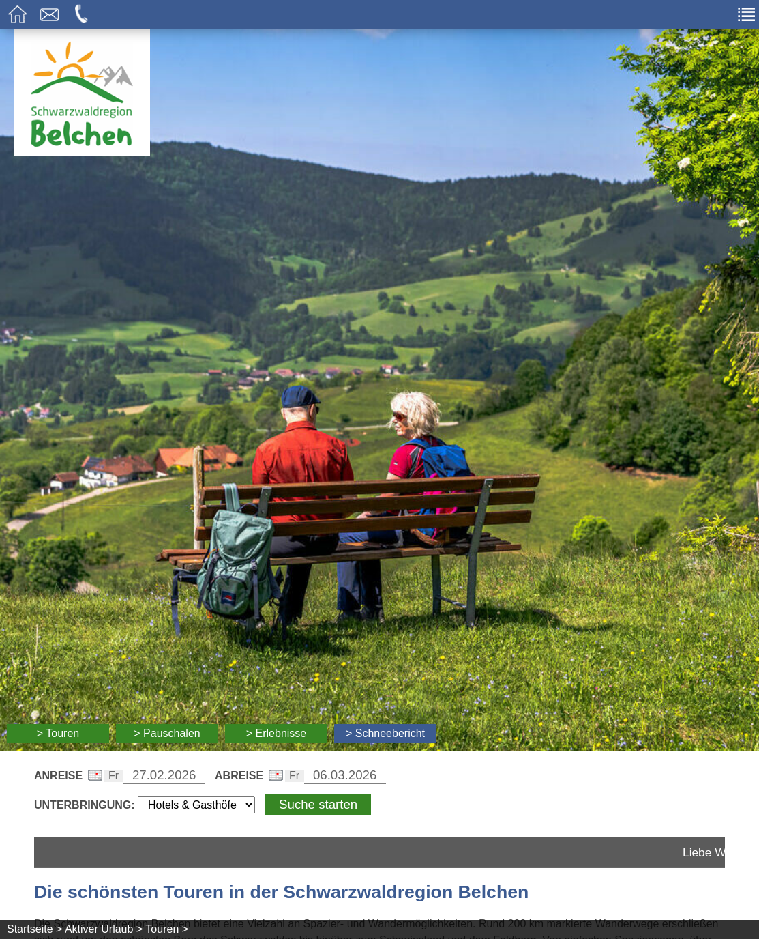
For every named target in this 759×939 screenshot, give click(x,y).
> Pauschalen (167, 733)
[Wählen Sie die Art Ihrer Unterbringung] (196, 804)
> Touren (58, 733)
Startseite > (34, 929)
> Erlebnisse (276, 733)
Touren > (166, 929)
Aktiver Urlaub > (104, 929)
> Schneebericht (385, 733)
